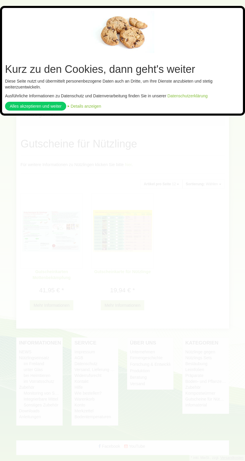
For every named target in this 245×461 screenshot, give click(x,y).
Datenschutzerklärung (187, 95)
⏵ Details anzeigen (84, 106)
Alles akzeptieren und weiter (35, 106)
